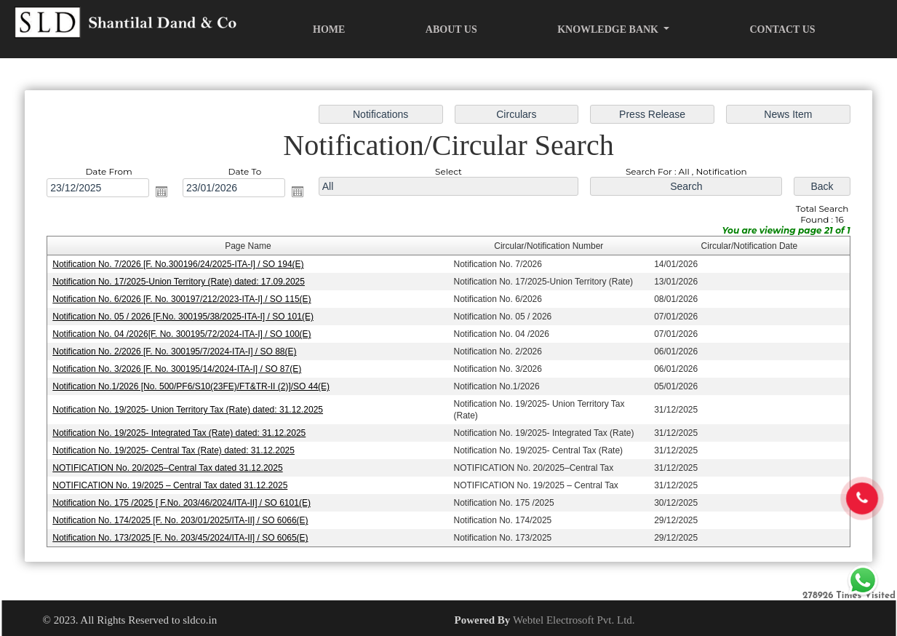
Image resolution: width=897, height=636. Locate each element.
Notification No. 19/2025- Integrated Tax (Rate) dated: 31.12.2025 (181, 432)
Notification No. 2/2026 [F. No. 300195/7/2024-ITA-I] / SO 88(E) (177, 351)
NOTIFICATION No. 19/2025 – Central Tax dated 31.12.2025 (172, 484)
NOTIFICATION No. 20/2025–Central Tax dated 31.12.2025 (170, 467)
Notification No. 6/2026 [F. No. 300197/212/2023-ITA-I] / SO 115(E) (184, 300)
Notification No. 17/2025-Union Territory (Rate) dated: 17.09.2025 (181, 282)
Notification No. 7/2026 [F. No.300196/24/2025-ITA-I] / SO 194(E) (180, 265)
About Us (451, 29)
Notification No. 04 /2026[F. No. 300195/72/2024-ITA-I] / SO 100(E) (184, 334)
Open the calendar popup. (164, 192)
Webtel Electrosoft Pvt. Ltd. (574, 620)
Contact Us (782, 29)
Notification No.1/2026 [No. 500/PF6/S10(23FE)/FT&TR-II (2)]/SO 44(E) (193, 386)
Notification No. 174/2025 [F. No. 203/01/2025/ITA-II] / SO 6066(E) (182, 519)
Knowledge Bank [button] (609, 29)
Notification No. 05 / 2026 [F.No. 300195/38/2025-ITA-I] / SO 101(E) (185, 316)
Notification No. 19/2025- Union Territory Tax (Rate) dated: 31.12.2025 (190, 409)
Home (329, 29)
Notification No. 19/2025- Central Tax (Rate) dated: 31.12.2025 (176, 450)
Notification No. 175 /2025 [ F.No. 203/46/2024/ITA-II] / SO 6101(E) (183, 501)
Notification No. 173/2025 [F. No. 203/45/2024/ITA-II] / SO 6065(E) (182, 536)
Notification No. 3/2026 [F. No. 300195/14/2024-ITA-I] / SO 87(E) (179, 369)
